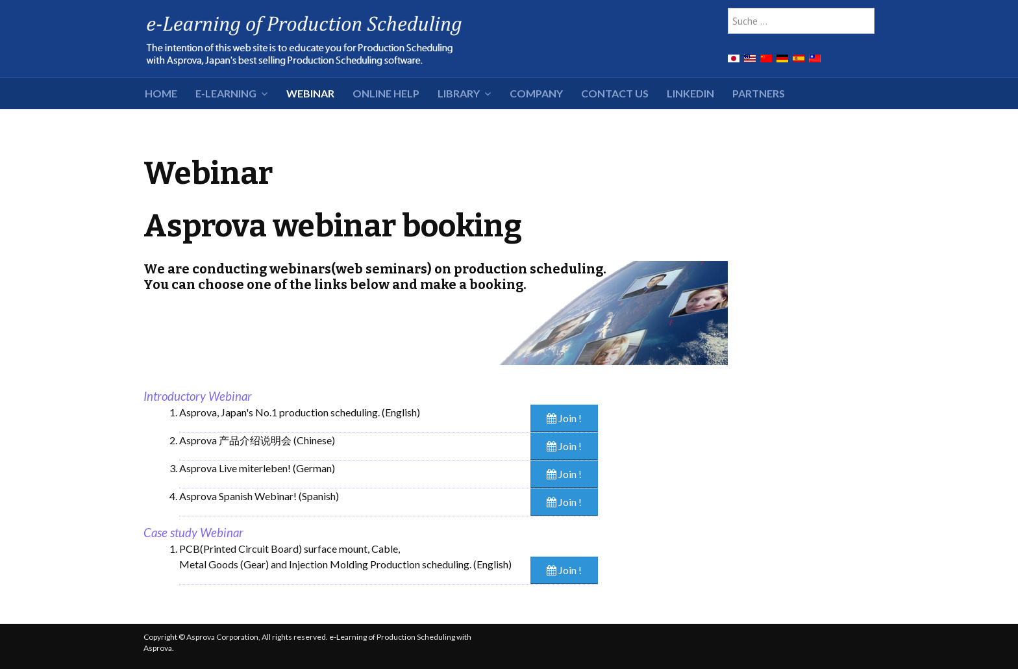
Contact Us (615, 93)
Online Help (386, 93)
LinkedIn (690, 93)
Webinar (310, 93)
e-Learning (225, 93)
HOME (161, 93)
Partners (758, 93)
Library (459, 93)
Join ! (564, 418)
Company (536, 93)
